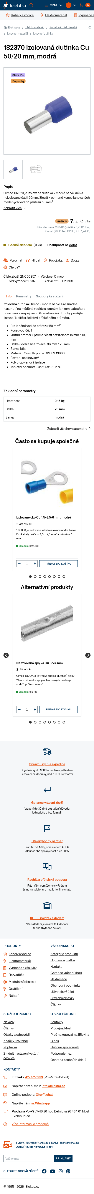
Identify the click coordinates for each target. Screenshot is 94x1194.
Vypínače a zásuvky (22, 967)
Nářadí (13, 995)
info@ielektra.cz (53, 1085)
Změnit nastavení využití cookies (20, 1056)
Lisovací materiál (17, 33)
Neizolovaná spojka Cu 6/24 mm (39, 663)
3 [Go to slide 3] (40, 576)
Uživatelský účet (62, 991)
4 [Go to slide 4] (44, 576)
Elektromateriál (34, 27)
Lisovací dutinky (43, 33)
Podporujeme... (61, 1053)
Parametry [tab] (23, 296)
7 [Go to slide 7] (59, 576)
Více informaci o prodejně (30, 1124)
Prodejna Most (61, 1028)
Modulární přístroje (22, 981)
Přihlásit (63, 1158)
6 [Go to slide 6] (54, 576)
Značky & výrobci (15, 1040)
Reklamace (59, 979)
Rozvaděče (16, 974)
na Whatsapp (40, 1103)
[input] (27, 563)
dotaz (73, 245)
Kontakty (57, 1022)
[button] (53, 5)
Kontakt (56, 966)
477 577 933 (34, 1077)
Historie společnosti (65, 1047)
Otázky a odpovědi (16, 1034)
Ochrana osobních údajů (68, 1059)
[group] (47, 509)
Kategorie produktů (64, 954)
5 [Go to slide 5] (49, 576)
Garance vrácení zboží (66, 972)
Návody (8, 1022)
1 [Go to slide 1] (30, 576)
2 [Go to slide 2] (35, 576)
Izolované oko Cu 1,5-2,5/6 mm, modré (43, 517)
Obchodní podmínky (65, 985)
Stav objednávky (62, 998)
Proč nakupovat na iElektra (70, 1034)
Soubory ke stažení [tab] (49, 296)
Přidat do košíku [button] (58, 563)
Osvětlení (15, 988)
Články (56, 1004)
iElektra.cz (13, 27)
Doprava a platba (63, 960)
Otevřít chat (44, 1094)
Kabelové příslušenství (63, 27)
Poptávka (10, 1047)
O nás (55, 1040)
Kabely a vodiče (20, 954)
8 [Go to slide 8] (64, 576)
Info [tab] (9, 296)
